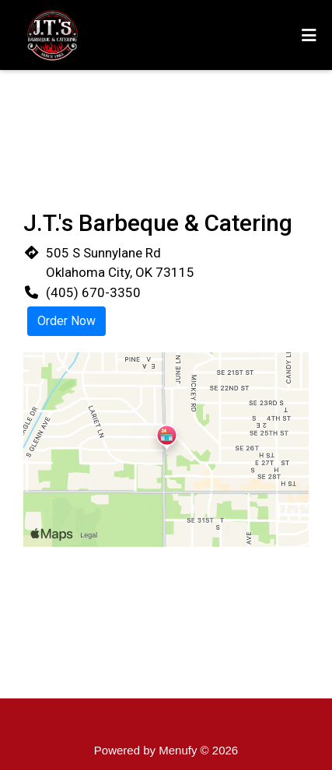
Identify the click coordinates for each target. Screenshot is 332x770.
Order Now (66, 320)
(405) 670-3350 (93, 292)
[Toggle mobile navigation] (309, 35)
